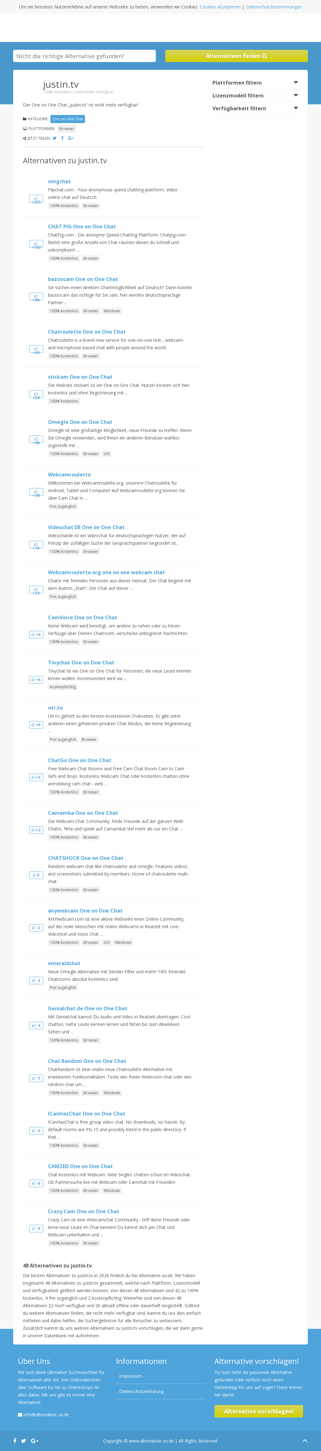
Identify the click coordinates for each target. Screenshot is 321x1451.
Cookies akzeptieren (220, 7)
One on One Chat (67, 119)
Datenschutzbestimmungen (274, 7)
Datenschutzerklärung (141, 1391)
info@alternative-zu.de (46, 1414)
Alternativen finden (236, 56)
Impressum (130, 1376)
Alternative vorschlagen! (258, 1411)
